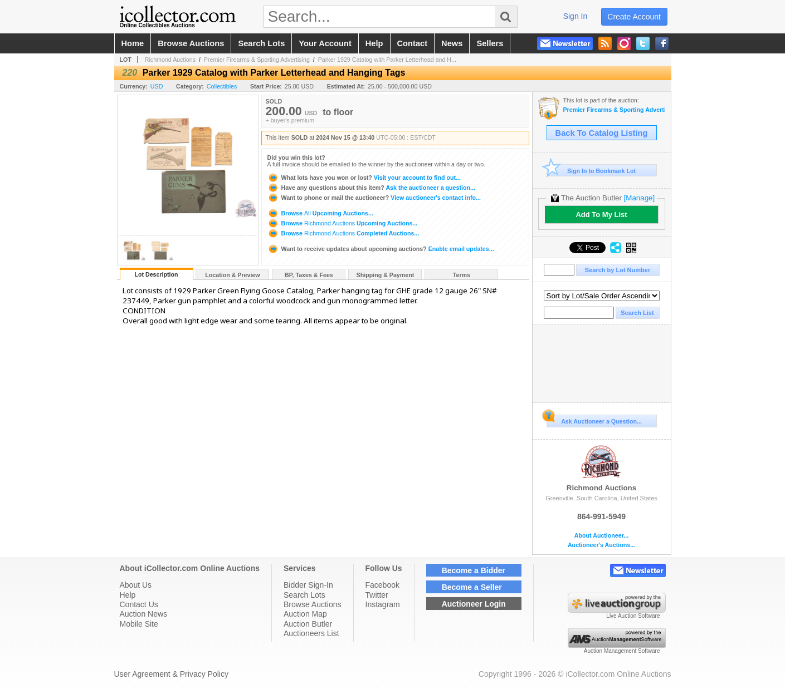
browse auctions (191, 43)
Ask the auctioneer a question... (371, 187)
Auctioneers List (311, 633)
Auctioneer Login (474, 603)
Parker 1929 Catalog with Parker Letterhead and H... (387, 59)
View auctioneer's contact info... (374, 197)
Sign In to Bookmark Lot (591, 170)
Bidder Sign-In (308, 584)
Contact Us (139, 604)
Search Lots (304, 594)
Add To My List (601, 214)
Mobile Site (139, 623)
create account (634, 16)
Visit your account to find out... (364, 177)
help (374, 43)
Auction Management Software (622, 651)
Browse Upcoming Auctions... (320, 213)
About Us (136, 584)
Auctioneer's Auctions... (601, 545)
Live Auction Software (633, 616)
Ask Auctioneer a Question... (594, 420)
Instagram (382, 604)
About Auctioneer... (601, 536)
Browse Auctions (313, 604)
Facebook (382, 584)
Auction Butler (308, 623)
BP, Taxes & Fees (309, 275)
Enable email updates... (380, 248)
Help (128, 594)
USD (156, 86)
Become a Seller (472, 587)
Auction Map (305, 613)
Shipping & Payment (386, 275)
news (451, 43)
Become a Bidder (473, 570)
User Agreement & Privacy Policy (171, 674)
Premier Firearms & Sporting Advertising (257, 59)
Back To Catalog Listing (601, 133)
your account (325, 43)
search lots (261, 43)
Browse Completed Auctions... (343, 233)
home (132, 43)
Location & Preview (232, 275)
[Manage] (639, 198)
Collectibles (222, 86)
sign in (575, 16)
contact (412, 43)
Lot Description (156, 274)
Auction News (144, 613)
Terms (461, 275)
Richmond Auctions (170, 59)
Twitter (376, 594)
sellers (489, 43)
